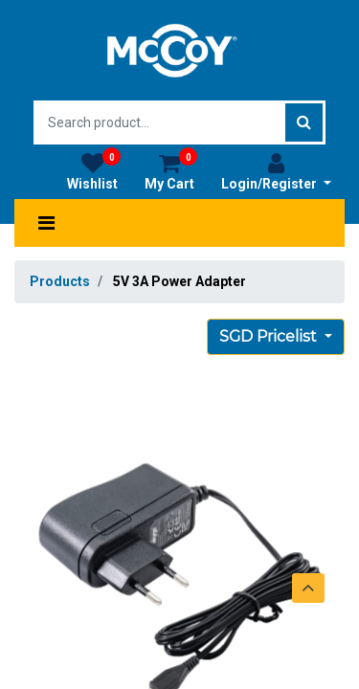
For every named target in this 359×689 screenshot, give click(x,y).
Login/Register (276, 171)
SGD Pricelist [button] (270, 336)
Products (60, 281)
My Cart (171, 171)
